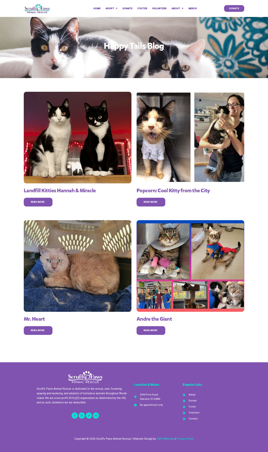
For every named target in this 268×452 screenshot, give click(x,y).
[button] (234, 8)
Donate (127, 8)
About (177, 8)
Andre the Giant (154, 319)
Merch (193, 8)
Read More (38, 202)
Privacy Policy (185, 438)
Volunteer (159, 8)
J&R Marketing (165, 438)
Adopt (111, 8)
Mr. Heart (34, 319)
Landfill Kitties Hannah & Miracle (60, 190)
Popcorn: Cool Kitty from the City (173, 190)
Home (96, 8)
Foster (142, 8)
